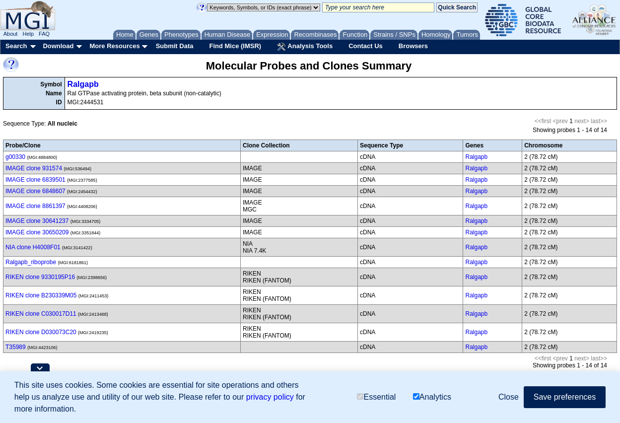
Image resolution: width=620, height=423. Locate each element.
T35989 (15, 347)
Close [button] (508, 397)
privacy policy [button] (270, 397)
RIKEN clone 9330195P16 (40, 277)
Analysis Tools (305, 46)
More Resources (114, 46)
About (10, 34)
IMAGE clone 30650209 (37, 232)
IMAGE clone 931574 (33, 168)
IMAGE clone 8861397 (35, 206)
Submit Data (175, 46)
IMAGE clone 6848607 (35, 191)
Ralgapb (83, 84)
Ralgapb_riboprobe (30, 262)
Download (58, 46)
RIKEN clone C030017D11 (40, 313)
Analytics (432, 397)
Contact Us (365, 46)
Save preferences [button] (565, 397)
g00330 (15, 156)
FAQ (44, 34)
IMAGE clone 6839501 (35, 179)
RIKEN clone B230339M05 (40, 295)
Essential (376, 397)
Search (16, 46)
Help (28, 34)
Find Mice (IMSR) (235, 46)
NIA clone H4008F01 (33, 247)
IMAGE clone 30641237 (37, 220)
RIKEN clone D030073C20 (40, 332)
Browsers (413, 46)
